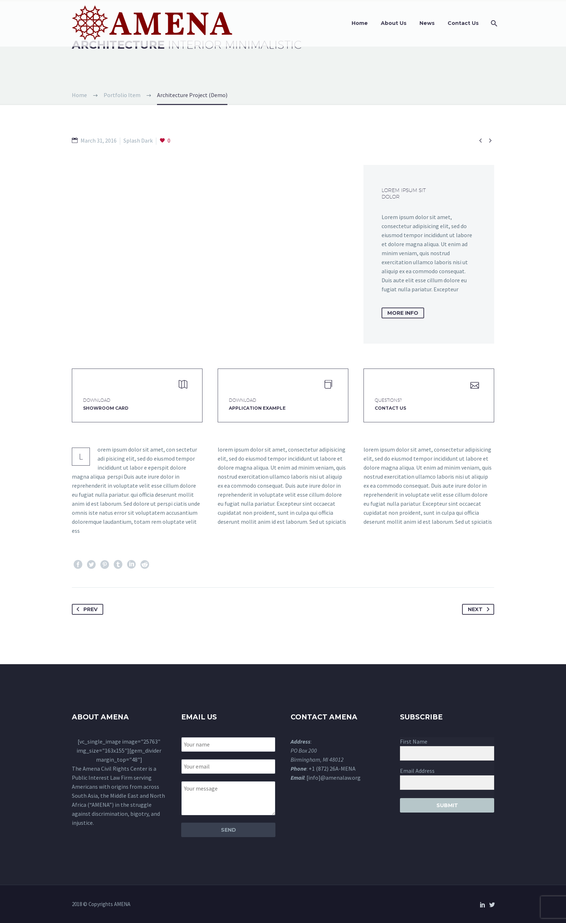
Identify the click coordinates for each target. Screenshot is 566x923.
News (427, 23)
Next (480, 609)
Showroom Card (106, 408)
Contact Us (463, 23)
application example (257, 408)
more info (402, 313)
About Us (393, 23)
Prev (85, 609)
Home (360, 23)
